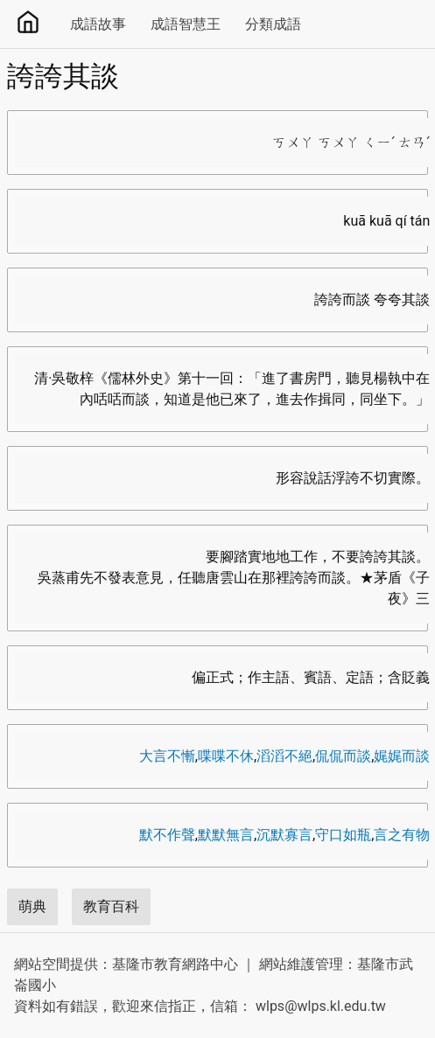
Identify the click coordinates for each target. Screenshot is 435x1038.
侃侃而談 (343, 756)
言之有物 (402, 834)
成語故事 (98, 24)
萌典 (32, 906)
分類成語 (273, 24)
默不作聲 (167, 834)
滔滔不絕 (284, 756)
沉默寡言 (284, 834)
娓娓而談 (402, 756)
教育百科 (111, 906)
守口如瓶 (343, 834)
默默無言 (226, 834)
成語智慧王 (186, 24)
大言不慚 (167, 756)
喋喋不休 (226, 756)
